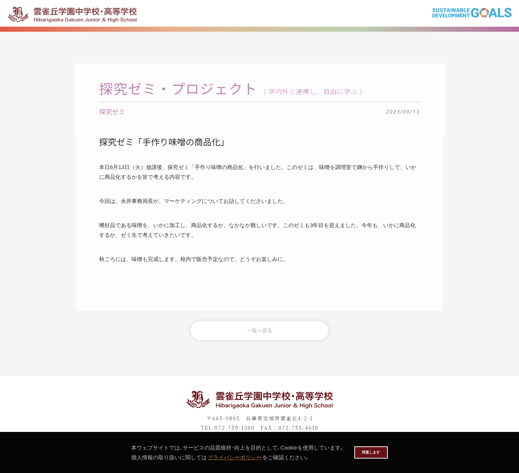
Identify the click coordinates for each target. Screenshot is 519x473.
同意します (370, 452)
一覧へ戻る (259, 335)
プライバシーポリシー (225, 457)
